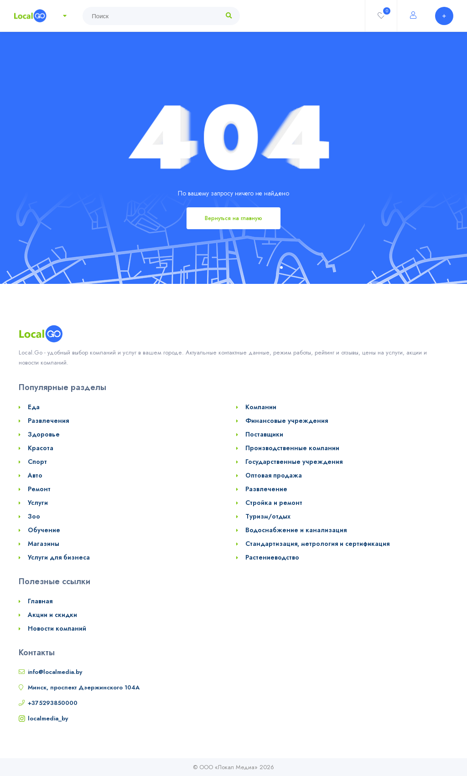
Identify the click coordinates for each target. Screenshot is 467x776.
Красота (40, 447)
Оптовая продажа (273, 475)
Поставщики (264, 434)
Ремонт (39, 488)
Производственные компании (292, 447)
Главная (40, 601)
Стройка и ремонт (273, 502)
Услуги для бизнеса (59, 557)
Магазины (43, 543)
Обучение (44, 529)
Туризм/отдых (268, 516)
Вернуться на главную (233, 218)
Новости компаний (57, 628)
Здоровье (44, 434)
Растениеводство (272, 557)
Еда (34, 406)
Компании (260, 406)
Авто (35, 475)
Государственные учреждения (293, 461)
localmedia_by (48, 718)
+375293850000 (53, 703)
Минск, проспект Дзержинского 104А (84, 687)
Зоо (34, 516)
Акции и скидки (52, 614)
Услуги (38, 502)
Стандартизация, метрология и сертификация (317, 543)
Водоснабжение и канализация (296, 529)
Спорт (37, 461)
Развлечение (266, 488)
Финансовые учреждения (286, 420)
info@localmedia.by (55, 672)
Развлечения (48, 420)
